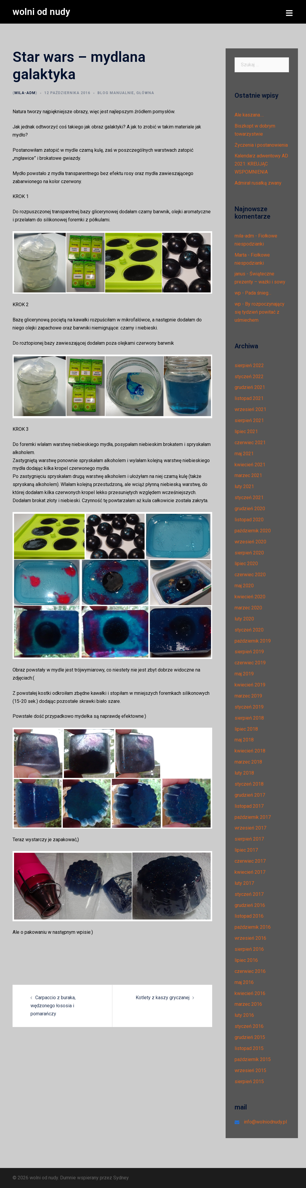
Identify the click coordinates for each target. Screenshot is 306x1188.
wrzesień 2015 (250, 1070)
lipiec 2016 (246, 960)
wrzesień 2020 (250, 541)
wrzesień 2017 (250, 828)
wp (238, 293)
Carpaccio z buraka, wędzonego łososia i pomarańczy (53, 1006)
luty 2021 (244, 486)
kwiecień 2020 (250, 597)
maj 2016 (244, 982)
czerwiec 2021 (250, 442)
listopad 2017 (249, 806)
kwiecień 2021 (250, 464)
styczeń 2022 (249, 376)
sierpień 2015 (249, 1081)
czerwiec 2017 (250, 861)
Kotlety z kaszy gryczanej (162, 997)
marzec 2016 (248, 1004)
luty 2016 (244, 1015)
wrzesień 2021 (250, 409)
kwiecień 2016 (250, 993)
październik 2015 (253, 1059)
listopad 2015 (249, 1048)
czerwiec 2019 (250, 663)
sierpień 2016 (249, 949)
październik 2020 (253, 530)
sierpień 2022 (249, 365)
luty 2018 (244, 773)
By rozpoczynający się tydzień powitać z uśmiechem (259, 312)
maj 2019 (244, 674)
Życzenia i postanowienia (261, 145)
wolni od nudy (42, 11)
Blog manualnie (115, 93)
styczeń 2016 (249, 1026)
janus (240, 274)
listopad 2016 (249, 916)
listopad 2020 (249, 519)
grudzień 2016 (250, 905)
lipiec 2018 (246, 729)
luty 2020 (244, 618)
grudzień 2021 (250, 387)
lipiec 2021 (246, 431)
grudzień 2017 (250, 795)
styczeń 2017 (249, 894)
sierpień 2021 (249, 420)
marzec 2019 (248, 695)
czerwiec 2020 (250, 574)
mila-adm (25, 93)
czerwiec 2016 (250, 971)
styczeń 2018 (249, 784)
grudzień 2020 (250, 508)
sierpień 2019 (249, 651)
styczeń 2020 (249, 629)
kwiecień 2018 (250, 751)
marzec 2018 (248, 762)
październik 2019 (253, 640)
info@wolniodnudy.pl (265, 1122)
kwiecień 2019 (250, 685)
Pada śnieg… (258, 293)
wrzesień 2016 (250, 938)
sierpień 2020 (249, 552)
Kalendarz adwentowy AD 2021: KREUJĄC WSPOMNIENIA (261, 164)
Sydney (121, 1178)
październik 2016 (253, 927)
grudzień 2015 (250, 1037)
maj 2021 (244, 453)
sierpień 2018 (249, 718)
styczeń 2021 (249, 497)
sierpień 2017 (249, 839)
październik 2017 (253, 817)
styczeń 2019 (249, 706)
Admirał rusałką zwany (258, 183)
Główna (145, 93)
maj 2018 (244, 740)
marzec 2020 (248, 607)
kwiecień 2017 (250, 872)
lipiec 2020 (246, 563)
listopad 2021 (249, 398)
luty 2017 (244, 883)
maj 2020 (244, 585)
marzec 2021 (248, 475)
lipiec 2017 (246, 850)
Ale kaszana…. (249, 114)
